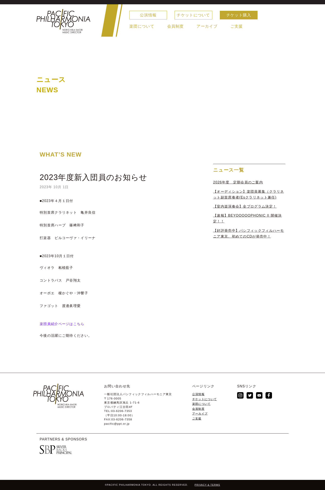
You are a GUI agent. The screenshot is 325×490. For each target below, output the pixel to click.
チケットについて (193, 15)
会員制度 (175, 26)
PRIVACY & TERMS (207, 485)
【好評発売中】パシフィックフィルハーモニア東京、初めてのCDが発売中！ (248, 233)
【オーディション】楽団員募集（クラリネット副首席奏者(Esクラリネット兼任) (248, 194)
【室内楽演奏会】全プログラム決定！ (245, 206)
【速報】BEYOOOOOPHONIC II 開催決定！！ (247, 218)
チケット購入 (238, 15)
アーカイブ (207, 26)
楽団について (141, 26)
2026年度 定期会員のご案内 (238, 182)
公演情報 (148, 15)
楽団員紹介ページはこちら (62, 324)
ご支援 (236, 26)
